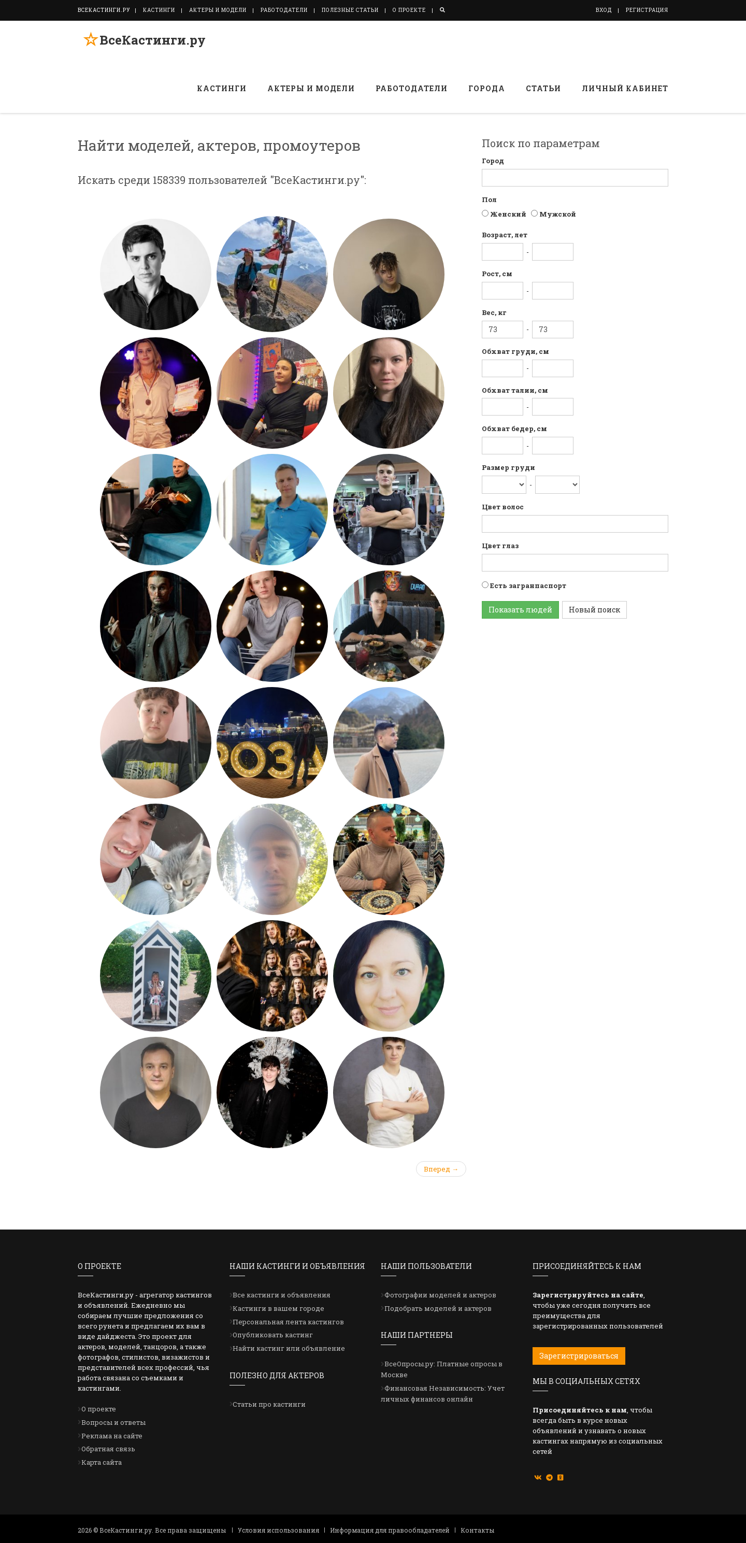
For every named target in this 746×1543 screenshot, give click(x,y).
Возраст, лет (504, 234)
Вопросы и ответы (113, 1422)
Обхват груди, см (515, 351)
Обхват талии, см (515, 390)
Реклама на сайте (111, 1435)
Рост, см (497, 273)
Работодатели (284, 10)
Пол (489, 199)
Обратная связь (108, 1448)
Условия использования (278, 1530)
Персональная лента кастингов (288, 1321)
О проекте (409, 10)
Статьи (543, 88)
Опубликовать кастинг (273, 1334)
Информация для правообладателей (390, 1530)
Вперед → (441, 1169)
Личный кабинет (625, 88)
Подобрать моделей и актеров (438, 1308)
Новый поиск (594, 610)
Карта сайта (101, 1462)
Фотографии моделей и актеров (440, 1294)
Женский (507, 214)
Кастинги (159, 10)
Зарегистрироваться (579, 1356)
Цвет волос (503, 506)
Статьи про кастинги (269, 1404)
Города (486, 88)
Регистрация (647, 10)
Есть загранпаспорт (527, 585)
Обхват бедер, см (514, 428)
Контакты (477, 1530)
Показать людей (520, 610)
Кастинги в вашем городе (278, 1308)
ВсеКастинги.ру (147, 43)
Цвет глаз (500, 545)
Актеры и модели (218, 10)
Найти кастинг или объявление (289, 1348)
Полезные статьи (350, 10)
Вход (604, 10)
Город (493, 160)
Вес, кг (494, 312)
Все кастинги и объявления (282, 1294)
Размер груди (508, 467)
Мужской (557, 214)
